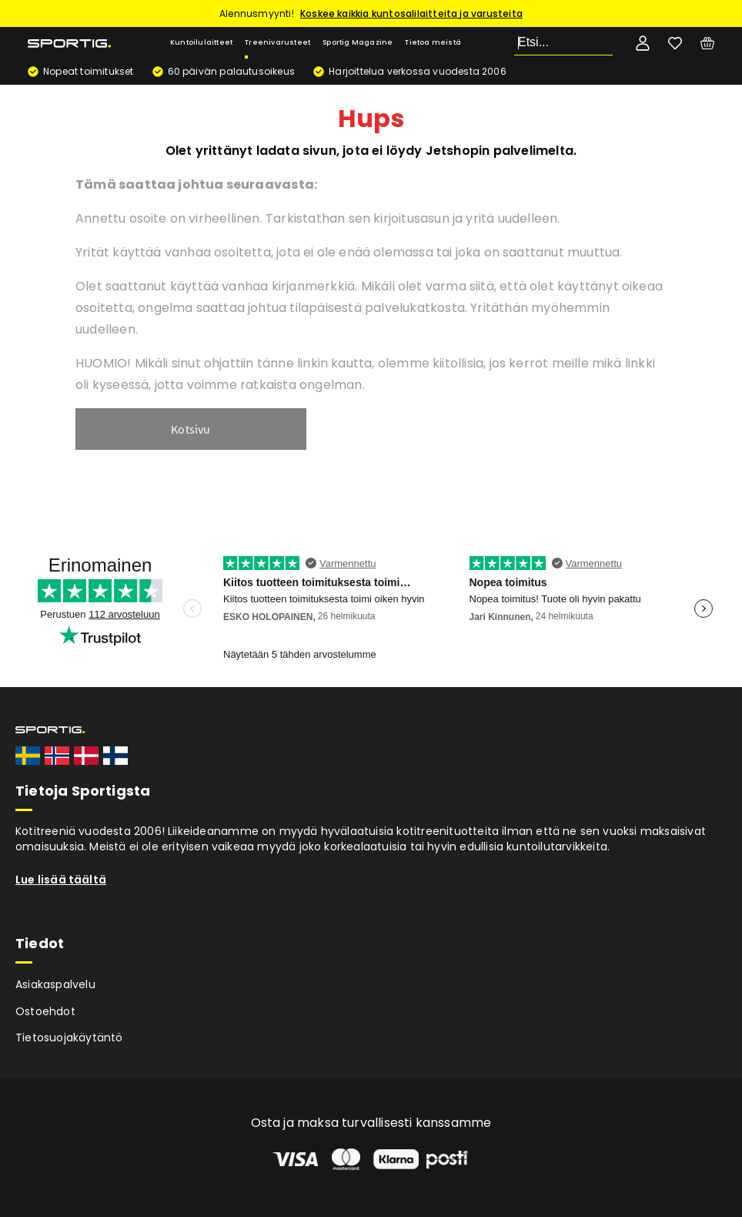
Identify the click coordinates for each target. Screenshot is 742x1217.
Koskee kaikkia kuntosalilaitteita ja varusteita (411, 13)
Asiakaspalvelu (55, 984)
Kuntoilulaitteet (201, 42)
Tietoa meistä (433, 42)
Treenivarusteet (277, 42)
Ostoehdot (45, 1011)
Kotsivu (190, 429)
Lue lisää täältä (60, 879)
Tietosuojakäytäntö (69, 1037)
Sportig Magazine (358, 42)
